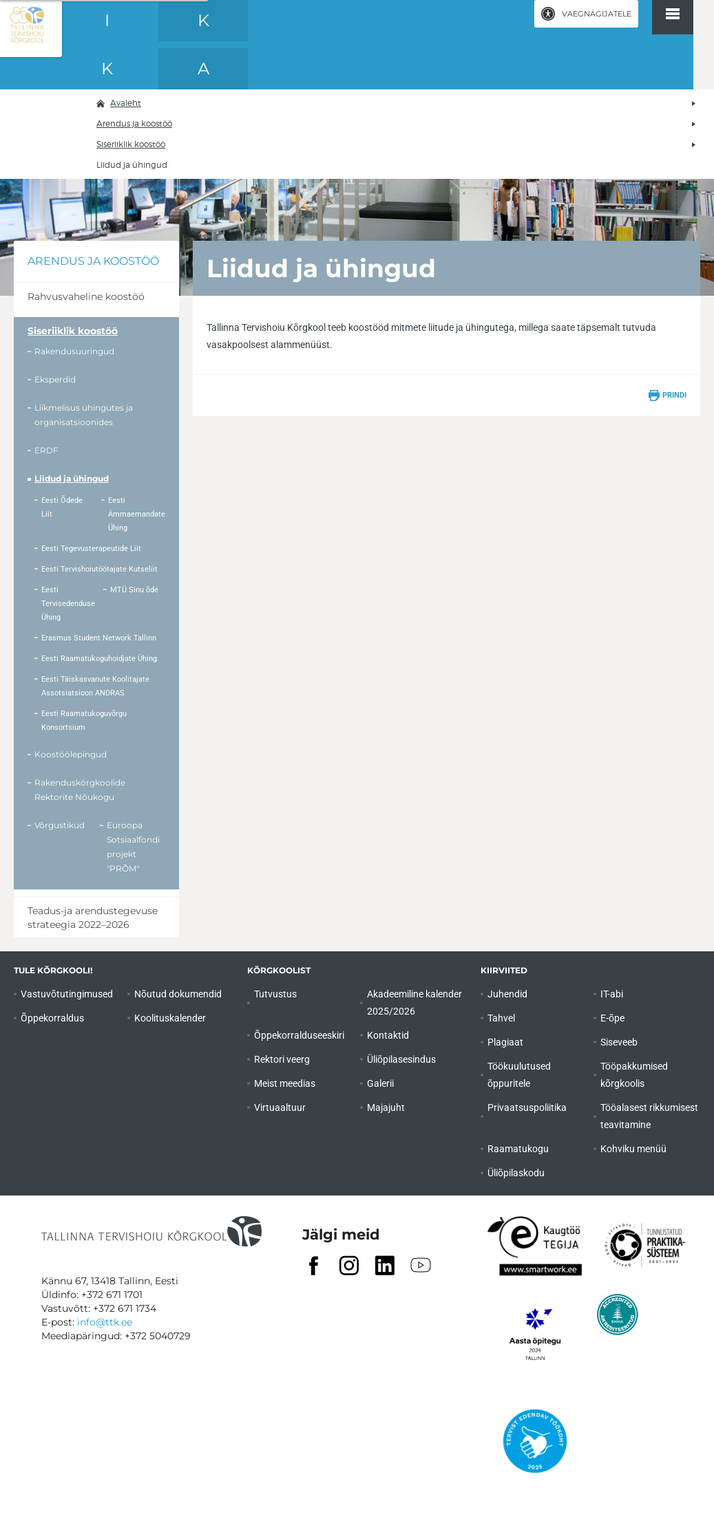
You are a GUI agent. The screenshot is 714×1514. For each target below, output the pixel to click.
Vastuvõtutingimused (67, 993)
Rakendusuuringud (74, 351)
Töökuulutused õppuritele (519, 1075)
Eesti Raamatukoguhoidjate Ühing (99, 658)
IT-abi (611, 993)
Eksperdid (55, 379)
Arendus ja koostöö (134, 123)
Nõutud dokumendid (178, 993)
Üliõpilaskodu (516, 1172)
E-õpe (612, 1018)
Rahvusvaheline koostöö (86, 296)
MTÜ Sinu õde (134, 589)
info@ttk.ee (104, 1322)
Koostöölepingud (70, 754)
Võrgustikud (59, 825)
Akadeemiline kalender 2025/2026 (414, 1002)
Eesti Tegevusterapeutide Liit (91, 548)
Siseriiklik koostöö (130, 144)
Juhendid (507, 993)
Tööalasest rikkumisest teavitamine (649, 1116)
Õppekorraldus (52, 1018)
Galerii (380, 1083)
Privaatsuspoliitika (527, 1107)
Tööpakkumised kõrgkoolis (634, 1075)
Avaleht (125, 103)
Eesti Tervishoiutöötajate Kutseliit (99, 569)
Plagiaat (505, 1042)
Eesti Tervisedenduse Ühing (68, 603)
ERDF (46, 450)
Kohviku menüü (633, 1148)
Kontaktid (388, 1035)
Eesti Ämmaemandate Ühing (136, 514)
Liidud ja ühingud (71, 478)
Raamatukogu (518, 1148)
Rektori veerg (282, 1059)
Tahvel (501, 1018)
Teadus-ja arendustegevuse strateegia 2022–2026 (93, 918)
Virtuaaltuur (280, 1107)
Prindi (674, 395)
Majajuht (386, 1107)
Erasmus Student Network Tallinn (98, 638)
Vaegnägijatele (596, 14)
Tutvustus (275, 993)
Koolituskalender (170, 1018)
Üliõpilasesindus (401, 1059)
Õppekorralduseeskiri (299, 1035)
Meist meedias (284, 1083)
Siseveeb (619, 1042)
